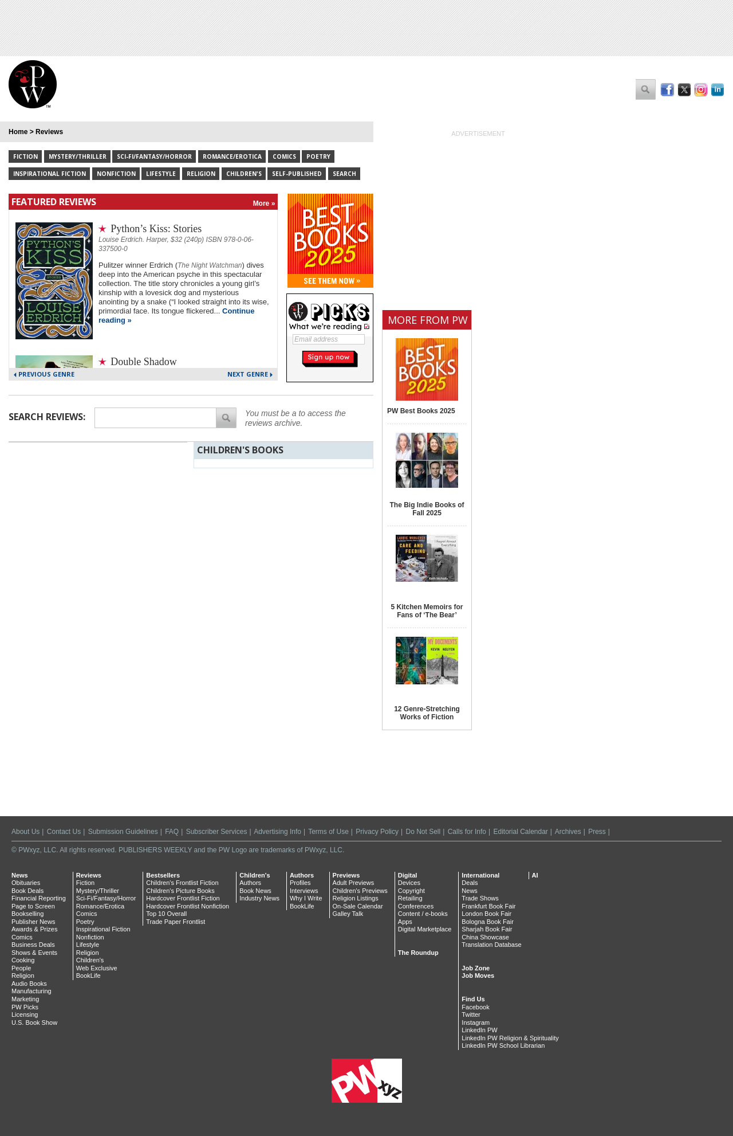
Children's (244, 174)
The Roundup (418, 952)
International (480, 875)
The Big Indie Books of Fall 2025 (426, 509)
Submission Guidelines (123, 832)
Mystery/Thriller (78, 156)
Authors (250, 882)
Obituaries (25, 882)
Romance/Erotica (232, 156)
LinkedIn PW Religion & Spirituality (510, 1038)
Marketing (25, 999)
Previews (346, 875)
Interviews (304, 890)
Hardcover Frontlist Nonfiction (187, 906)
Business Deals (33, 944)
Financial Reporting (38, 898)
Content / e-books (423, 913)
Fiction (25, 156)
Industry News (259, 898)
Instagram (476, 1022)
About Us (25, 832)
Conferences (416, 906)
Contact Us (64, 832)
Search (344, 174)
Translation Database (491, 944)
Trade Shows (480, 898)
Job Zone (476, 968)
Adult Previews (354, 882)
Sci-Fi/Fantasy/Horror (154, 156)
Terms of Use (328, 832)
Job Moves (478, 975)
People (21, 968)
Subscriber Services (216, 832)
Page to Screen (33, 906)
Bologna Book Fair (488, 921)
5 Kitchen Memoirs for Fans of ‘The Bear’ (427, 611)
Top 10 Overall (166, 913)
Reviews (49, 132)
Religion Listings (356, 898)
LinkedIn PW (479, 1030)
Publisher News (33, 921)
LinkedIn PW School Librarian (503, 1045)
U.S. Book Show (34, 1022)
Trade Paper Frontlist (175, 921)
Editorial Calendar (520, 832)
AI (535, 875)
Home (18, 132)
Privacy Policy (377, 832)
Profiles (300, 882)
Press (597, 832)
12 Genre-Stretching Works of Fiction (427, 713)
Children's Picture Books (180, 890)
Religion (201, 174)
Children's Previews (360, 890)
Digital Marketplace (425, 929)
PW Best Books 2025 (421, 411)
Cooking (22, 960)
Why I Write (306, 898)
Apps (405, 921)
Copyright (411, 890)
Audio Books (29, 983)
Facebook (475, 1007)
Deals (470, 882)
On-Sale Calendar (358, 906)
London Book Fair (486, 913)
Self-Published (297, 174)
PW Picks (24, 1007)
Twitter (471, 1014)
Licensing (24, 1014)
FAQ (172, 832)
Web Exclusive (96, 968)
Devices (409, 882)
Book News (255, 890)
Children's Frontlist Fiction (182, 882)
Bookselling (27, 913)
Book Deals (27, 890)
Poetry (318, 156)
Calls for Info (467, 832)
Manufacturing (31, 991)
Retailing (410, 898)
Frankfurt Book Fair (488, 906)
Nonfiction (116, 174)
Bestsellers (163, 875)
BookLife (88, 975)
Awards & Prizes (34, 929)
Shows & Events (34, 952)
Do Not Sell (422, 832)
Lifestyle (161, 174)
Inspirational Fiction (49, 174)
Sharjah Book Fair (487, 929)
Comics (284, 156)
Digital (407, 875)
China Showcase (485, 937)
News (19, 875)
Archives (568, 832)
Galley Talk (348, 913)
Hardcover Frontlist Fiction (182, 898)
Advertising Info (277, 832)
